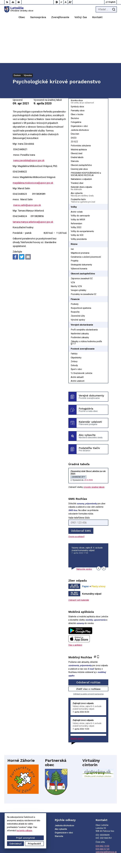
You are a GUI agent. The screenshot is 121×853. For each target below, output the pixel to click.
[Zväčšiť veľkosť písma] (70, 2)
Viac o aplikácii (75, 605)
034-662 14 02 (102, 806)
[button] (99, 528)
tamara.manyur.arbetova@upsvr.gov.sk (33, 181)
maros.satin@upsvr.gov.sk (27, 165)
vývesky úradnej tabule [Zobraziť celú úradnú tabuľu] (93, 447)
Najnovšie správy (84, 529)
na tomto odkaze (24, 830)
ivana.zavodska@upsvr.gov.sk (28, 120)
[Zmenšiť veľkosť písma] (62, 2)
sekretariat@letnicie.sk (106, 812)
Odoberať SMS (81, 490)
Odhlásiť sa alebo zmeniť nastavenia (88, 654)
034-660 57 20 (102, 809)
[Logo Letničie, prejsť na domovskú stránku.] (18, 9)
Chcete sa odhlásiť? (76, 496)
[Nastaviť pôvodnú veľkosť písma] (66, 2)
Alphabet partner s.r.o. (107, 839)
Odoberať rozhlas (88, 642)
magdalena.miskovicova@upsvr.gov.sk (33, 142)
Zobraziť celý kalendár (78, 560)
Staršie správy (77, 698)
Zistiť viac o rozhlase (88, 648)
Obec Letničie (110, 842)
